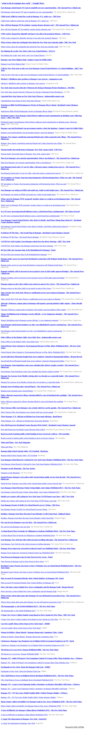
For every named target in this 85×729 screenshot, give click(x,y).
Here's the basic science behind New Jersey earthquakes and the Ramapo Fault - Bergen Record (37, 587)
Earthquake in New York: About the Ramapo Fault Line (20, 671)
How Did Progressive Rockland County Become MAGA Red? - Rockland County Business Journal (38, 425)
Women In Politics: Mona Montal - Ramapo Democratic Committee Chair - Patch (32, 632)
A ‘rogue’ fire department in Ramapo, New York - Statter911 (24, 719)
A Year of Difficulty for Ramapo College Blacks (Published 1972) (24, 715)
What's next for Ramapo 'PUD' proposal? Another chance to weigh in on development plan (33, 205)
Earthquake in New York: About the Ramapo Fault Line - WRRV (25, 667)
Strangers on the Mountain (10, 473)
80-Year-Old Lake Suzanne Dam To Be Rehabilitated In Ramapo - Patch (28, 250)
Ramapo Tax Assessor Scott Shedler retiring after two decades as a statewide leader (30, 382)
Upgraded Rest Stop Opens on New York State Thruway (21, 101)
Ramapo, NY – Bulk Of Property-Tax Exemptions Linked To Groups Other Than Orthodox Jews (35, 663)
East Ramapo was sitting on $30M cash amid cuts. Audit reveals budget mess (28, 194)
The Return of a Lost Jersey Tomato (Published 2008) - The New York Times (30, 650)
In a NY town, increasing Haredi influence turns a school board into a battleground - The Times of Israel (40, 211)
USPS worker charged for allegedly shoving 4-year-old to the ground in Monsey (29, 38)
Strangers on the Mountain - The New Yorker (18, 468)
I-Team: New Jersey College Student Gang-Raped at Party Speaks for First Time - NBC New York (38, 615)
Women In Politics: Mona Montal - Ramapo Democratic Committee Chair (27, 637)
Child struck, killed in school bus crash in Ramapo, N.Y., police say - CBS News (31, 16)
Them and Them (7, 447)
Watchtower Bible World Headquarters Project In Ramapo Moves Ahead (26, 111)
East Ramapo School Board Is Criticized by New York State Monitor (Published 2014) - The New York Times (42, 460)
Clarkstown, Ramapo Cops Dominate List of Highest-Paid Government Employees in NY (33, 645)
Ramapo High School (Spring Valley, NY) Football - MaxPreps (24, 451)
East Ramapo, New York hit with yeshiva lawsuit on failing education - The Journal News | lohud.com (39, 540)
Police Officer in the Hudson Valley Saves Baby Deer (20, 342)
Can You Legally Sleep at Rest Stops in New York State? (21, 628)
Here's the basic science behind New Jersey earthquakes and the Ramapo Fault (29, 591)
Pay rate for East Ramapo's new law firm (15, 527)
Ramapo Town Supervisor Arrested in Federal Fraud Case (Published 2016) (27, 553)
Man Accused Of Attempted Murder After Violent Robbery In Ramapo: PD (27, 583)
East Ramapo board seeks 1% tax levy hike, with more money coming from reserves (31, 173)
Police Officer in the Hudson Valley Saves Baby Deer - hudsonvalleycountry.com (31, 337)
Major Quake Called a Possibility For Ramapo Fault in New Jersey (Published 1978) (31, 706)
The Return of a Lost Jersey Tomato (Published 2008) (20, 654)
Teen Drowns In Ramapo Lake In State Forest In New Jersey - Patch (27, 557)
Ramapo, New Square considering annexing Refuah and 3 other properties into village (31, 143)
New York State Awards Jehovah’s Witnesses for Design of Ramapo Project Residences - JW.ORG (38, 88)
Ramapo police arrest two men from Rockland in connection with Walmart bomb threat (32, 265)
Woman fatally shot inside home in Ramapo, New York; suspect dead (25, 154)
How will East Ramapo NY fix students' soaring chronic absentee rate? (26, 29)
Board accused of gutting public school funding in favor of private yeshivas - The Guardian (35, 434)
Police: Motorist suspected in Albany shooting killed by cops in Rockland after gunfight (32, 401)
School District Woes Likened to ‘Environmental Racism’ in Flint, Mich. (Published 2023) (33, 352)
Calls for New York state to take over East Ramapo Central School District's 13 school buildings (35, 75)
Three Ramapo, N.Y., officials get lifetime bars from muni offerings (25, 421)
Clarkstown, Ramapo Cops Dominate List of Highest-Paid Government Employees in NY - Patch (37, 641)
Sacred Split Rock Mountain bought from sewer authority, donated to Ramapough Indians (33, 361)
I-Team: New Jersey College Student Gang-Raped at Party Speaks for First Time (29, 619)
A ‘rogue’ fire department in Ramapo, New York (18, 723)
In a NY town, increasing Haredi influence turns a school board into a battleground (30, 216)
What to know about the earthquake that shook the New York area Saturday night (29, 47)
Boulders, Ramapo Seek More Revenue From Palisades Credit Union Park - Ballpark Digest (35, 514)
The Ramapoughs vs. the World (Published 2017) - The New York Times (28, 606)
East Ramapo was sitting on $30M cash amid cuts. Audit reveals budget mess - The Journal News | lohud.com (42, 190)
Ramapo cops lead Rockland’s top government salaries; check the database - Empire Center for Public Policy (42, 128)
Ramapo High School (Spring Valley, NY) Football (19, 455)
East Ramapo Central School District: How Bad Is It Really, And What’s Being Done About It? (34, 226)
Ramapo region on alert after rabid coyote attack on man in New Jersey (26, 288)
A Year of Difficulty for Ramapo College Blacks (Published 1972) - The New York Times (34, 710)
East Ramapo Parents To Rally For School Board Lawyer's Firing (24, 509)
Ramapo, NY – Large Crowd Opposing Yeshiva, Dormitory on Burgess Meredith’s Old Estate (34, 689)
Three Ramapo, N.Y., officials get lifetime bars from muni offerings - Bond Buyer (31, 417)
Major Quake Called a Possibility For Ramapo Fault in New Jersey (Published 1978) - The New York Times (41, 702)
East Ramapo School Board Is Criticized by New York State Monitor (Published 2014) (31, 464)
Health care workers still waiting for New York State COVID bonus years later (29, 501)
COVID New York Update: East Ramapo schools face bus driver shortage (27, 246)
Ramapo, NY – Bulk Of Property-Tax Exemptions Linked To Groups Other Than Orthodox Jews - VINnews (41, 658)
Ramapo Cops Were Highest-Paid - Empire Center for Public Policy (26, 60)
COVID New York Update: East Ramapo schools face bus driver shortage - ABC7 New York (35, 241)
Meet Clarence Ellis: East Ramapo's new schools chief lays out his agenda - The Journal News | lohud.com (41, 408)
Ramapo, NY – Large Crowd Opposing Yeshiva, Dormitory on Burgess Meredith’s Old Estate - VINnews (40, 684)
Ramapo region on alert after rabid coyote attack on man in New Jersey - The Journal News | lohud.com (40, 284)
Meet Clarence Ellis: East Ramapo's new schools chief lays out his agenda (27, 412)
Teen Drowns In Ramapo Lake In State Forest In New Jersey (22, 561)
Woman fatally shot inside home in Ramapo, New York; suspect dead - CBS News (31, 150)
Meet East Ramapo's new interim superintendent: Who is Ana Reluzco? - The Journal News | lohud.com (40, 158)
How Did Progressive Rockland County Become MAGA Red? (23, 430)
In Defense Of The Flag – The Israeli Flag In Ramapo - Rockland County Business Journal (35, 233)
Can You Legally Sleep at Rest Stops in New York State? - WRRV (25, 624)
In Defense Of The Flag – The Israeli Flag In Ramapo (20, 237)
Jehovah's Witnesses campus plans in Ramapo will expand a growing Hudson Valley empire (33, 310)
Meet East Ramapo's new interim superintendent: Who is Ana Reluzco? (26, 163)
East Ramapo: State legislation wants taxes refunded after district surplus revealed (30, 371)
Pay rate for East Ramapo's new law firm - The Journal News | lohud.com (28, 522)
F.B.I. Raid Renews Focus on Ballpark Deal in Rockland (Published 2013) (27, 680)
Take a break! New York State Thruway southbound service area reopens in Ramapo (31, 299)
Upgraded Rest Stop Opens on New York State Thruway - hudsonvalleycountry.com (32, 96)
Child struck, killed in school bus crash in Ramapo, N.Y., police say (25, 21)
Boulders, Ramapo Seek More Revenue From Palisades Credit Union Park (27, 518)
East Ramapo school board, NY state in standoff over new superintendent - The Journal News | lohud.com (41, 8)
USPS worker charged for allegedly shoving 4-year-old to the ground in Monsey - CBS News (35, 34)
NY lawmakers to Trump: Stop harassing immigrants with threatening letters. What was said (33, 184)
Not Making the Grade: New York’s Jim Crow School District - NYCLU (28, 51)
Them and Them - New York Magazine (15, 442)
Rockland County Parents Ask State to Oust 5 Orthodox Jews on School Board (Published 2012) (35, 572)
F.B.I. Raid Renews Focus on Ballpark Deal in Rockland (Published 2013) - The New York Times (37, 676)
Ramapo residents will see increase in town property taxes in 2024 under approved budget (33, 278)
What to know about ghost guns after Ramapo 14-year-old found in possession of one (31, 602)
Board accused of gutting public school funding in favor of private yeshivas (27, 438)
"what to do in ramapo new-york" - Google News (22, 3)
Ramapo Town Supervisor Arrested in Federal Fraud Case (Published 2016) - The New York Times (38, 548)
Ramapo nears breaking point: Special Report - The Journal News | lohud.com (30, 386)
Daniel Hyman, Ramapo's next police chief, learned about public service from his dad (31, 483)
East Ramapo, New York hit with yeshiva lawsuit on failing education (25, 544)
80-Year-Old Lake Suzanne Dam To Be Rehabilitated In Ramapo (24, 254)
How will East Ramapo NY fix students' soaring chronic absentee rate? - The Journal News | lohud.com (40, 25)
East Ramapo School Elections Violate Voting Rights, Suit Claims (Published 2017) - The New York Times (40, 488)
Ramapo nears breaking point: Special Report (17, 391)
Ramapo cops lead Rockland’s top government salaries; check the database (27, 133)
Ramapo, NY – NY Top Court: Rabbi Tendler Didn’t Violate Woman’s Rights (28, 697)
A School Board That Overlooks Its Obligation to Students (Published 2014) (28, 535)
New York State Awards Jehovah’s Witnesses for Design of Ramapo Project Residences (32, 92)
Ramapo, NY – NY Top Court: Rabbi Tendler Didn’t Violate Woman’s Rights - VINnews (34, 693)
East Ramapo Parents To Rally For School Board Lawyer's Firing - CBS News (30, 505)
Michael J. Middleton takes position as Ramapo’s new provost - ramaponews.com (31, 79)
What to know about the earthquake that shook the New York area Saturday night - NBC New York (38, 42)
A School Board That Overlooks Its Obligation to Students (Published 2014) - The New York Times (38, 531)
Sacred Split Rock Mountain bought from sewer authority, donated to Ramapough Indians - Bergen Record (41, 357)
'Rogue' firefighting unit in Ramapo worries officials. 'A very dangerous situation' (30, 320)
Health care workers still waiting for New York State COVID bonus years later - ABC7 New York (37, 496)
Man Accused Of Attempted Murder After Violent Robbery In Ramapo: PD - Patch (32, 578)
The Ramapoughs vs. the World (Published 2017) (18, 611)
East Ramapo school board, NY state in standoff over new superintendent (27, 12)
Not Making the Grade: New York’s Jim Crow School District (23, 55)
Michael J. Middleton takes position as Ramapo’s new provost (23, 83)
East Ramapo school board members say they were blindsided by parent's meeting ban (31, 331)
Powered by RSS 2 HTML (74, 727)
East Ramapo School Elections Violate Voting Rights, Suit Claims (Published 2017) (30, 492)
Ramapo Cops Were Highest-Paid (13, 64)
